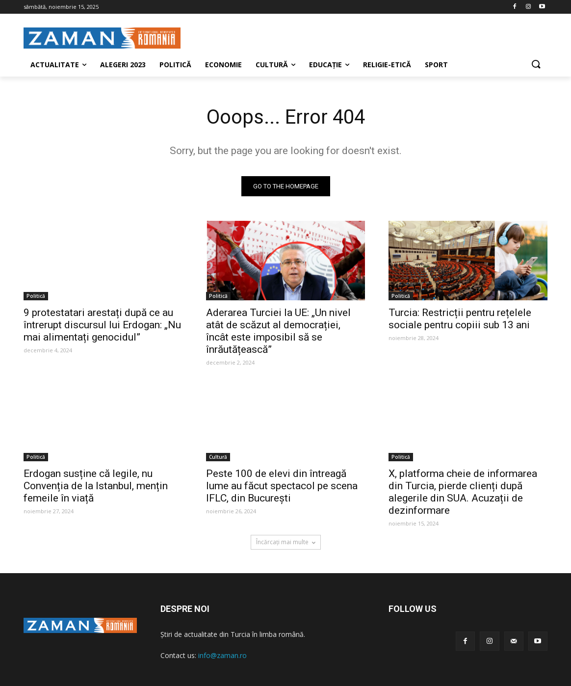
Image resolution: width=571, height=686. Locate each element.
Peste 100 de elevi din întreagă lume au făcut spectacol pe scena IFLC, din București (282, 486)
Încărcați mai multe (285, 542)
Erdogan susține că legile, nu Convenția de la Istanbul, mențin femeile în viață (96, 486)
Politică (35, 295)
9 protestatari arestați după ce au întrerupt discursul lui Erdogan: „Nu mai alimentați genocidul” (102, 325)
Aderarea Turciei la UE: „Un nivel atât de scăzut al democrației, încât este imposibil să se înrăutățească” (278, 331)
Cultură (218, 456)
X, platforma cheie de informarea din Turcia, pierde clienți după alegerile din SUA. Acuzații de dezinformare (463, 492)
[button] (535, 65)
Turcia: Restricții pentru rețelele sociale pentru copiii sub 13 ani (460, 319)
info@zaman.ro (222, 655)
